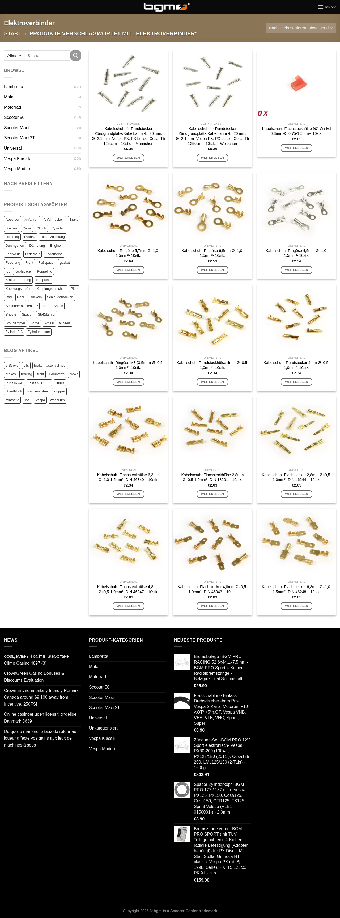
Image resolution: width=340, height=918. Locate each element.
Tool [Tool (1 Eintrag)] (27, 400)
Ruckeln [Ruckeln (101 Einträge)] (35, 297)
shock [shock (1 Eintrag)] (60, 383)
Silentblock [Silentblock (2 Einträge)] (14, 391)
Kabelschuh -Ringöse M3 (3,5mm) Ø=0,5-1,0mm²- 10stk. (128, 365)
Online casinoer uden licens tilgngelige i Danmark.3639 (41, 717)
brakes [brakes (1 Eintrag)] (11, 374)
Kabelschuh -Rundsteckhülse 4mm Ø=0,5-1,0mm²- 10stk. (213, 365)
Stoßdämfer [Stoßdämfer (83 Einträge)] (47, 314)
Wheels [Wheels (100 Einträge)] (65, 323)
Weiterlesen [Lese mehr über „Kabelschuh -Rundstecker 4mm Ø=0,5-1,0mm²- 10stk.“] (296, 381)
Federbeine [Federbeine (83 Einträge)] (54, 254)
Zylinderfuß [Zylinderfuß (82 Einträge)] (14, 332)
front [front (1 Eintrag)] (40, 374)
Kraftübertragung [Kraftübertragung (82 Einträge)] (18, 280)
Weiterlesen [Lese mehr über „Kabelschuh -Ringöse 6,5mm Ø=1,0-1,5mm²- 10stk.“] (212, 269)
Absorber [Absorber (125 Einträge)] (12, 219)
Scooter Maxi (16, 127)
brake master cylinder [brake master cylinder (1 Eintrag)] (50, 365)
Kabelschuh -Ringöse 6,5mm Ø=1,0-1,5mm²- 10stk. (212, 253)
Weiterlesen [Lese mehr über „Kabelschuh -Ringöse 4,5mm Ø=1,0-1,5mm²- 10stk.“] (296, 269)
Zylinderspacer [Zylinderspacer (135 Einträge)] (39, 332)
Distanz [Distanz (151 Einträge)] (30, 237)
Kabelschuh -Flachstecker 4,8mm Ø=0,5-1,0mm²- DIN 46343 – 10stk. (212, 589)
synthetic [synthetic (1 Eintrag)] (12, 400)
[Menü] (326, 6)
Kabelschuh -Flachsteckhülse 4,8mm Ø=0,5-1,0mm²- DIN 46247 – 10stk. (128, 589)
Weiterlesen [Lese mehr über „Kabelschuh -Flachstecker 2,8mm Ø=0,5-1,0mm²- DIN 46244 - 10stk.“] (296, 494)
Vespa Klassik (17, 158)
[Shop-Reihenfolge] (301, 28)
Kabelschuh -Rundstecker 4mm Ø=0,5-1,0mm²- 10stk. (297, 365)
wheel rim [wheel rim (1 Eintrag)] (57, 400)
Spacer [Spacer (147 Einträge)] (27, 314)
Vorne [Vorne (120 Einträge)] (34, 323)
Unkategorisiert (103, 728)
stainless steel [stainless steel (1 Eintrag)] (37, 391)
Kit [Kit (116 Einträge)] (8, 271)
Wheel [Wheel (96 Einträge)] (49, 323)
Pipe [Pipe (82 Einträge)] (74, 289)
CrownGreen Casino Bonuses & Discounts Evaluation (34, 676)
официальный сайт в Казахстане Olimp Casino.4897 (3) (36, 659)
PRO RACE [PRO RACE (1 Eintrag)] (14, 383)
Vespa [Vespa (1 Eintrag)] (40, 400)
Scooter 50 (14, 117)
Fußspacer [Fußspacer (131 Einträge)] (47, 263)
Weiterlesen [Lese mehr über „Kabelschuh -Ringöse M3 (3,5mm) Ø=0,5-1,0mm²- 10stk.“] (128, 381)
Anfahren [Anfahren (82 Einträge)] (31, 219)
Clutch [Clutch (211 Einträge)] (41, 228)
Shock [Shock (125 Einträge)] (58, 306)
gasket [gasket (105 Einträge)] (65, 263)
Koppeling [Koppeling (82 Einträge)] (44, 271)
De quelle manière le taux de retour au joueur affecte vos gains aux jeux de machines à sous (40, 738)
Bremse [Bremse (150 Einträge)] (11, 228)
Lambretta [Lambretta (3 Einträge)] (57, 374)
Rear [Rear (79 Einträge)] (20, 297)
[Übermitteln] (75, 55)
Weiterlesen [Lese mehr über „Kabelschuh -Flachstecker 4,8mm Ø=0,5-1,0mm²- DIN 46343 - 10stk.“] (212, 605)
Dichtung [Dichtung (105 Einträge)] (12, 237)
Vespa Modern (17, 168)
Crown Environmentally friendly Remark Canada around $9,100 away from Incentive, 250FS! (41, 697)
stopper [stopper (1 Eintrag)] (59, 391)
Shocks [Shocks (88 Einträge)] (11, 314)
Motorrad (12, 107)
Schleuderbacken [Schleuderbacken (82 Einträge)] (60, 297)
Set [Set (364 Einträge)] (45, 306)
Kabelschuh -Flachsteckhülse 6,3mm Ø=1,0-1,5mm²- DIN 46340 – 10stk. (128, 477)
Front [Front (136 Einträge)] (29, 263)
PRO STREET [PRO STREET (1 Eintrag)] (39, 383)
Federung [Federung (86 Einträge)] (13, 263)
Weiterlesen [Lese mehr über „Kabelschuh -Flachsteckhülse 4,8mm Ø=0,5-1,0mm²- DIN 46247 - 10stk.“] (128, 605)
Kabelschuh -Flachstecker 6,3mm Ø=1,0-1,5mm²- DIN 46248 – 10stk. (297, 589)
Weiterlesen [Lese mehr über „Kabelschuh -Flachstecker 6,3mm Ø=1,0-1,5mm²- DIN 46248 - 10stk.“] (296, 605)
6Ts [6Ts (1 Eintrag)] (26, 365)
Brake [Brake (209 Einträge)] (74, 219)
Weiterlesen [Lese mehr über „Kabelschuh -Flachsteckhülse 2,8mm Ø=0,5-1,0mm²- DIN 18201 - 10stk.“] (212, 494)
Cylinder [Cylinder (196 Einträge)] (57, 228)
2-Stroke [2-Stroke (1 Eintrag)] (12, 365)
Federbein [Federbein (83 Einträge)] (32, 254)
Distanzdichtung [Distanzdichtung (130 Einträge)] (53, 237)
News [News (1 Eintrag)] (74, 374)
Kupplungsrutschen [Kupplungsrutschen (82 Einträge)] (51, 289)
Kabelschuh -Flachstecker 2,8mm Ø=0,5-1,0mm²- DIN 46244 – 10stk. (297, 477)
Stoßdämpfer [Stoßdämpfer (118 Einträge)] (15, 323)
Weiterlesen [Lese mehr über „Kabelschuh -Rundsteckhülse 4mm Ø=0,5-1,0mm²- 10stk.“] (212, 381)
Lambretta (13, 87)
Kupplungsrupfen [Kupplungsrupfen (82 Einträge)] (18, 289)
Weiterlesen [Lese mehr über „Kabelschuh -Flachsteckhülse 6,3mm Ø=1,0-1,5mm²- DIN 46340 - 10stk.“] (128, 494)
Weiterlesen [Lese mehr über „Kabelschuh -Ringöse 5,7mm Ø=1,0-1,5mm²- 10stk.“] (128, 269)
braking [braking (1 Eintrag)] (26, 374)
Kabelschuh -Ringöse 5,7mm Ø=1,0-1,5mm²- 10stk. (128, 253)
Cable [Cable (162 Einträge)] (27, 228)
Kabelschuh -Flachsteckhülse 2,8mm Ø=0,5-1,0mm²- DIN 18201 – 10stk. (212, 477)
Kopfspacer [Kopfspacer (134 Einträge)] (23, 271)
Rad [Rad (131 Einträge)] (9, 297)
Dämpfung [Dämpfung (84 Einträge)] (37, 246)
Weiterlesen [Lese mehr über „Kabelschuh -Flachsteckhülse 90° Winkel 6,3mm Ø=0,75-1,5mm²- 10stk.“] (296, 147)
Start (13, 33)
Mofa (9, 97)
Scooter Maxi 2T (19, 138)
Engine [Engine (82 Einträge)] (55, 246)
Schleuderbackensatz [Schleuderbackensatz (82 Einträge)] (22, 306)
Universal (13, 148)
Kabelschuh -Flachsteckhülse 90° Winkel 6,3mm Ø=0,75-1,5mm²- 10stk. (296, 131)
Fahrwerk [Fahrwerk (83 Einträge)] (13, 254)
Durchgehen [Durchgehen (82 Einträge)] (15, 246)
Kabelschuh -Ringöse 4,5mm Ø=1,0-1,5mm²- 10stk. (297, 253)
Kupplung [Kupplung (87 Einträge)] (43, 280)
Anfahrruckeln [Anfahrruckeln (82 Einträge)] (54, 219)
